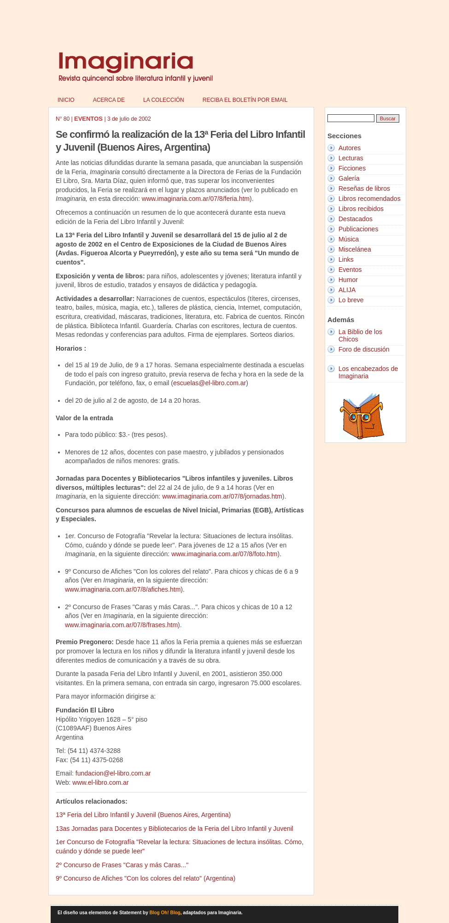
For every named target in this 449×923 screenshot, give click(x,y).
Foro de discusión (364, 349)
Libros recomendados (369, 198)
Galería (349, 178)
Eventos (350, 269)
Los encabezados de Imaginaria (368, 372)
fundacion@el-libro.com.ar (113, 773)
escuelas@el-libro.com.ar (209, 383)
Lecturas (350, 158)
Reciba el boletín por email (245, 100)
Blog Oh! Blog (165, 912)
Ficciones (352, 168)
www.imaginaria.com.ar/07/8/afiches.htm (123, 589)
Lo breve (350, 300)
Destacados (355, 219)
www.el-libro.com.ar (100, 782)
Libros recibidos (361, 208)
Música (348, 239)
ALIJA (347, 290)
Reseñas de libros (364, 188)
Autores (349, 148)
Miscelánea (354, 249)
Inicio (66, 100)
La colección (163, 100)
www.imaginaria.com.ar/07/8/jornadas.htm (222, 496)
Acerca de (109, 100)
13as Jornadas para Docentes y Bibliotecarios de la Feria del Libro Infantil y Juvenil (174, 828)
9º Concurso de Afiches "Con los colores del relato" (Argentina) (145, 878)
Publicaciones (358, 229)
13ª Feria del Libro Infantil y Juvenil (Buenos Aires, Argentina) (143, 814)
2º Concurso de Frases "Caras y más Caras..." (122, 865)
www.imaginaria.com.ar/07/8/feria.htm (196, 198)
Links (346, 259)
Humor (348, 279)
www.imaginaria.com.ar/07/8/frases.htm (121, 625)
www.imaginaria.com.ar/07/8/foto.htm (224, 554)
